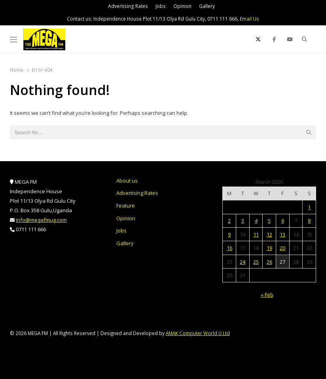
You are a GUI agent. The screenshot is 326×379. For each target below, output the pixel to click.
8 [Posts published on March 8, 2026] (309, 220)
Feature (125, 205)
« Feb (267, 294)
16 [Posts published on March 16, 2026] (229, 247)
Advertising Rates (128, 6)
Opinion (182, 6)
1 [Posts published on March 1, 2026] (309, 207)
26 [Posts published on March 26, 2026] (269, 261)
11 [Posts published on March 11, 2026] (256, 234)
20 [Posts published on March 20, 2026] (282, 247)
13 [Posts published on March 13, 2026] (282, 234)
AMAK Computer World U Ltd (198, 333)
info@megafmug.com (41, 219)
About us (127, 180)
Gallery (207, 6)
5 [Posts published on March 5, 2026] (269, 220)
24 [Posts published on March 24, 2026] (242, 261)
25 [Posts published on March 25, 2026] (256, 261)
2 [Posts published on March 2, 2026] (229, 220)
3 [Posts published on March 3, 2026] (242, 220)
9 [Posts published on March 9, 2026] (229, 234)
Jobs (160, 6)
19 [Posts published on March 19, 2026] (269, 247)
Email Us (249, 18)
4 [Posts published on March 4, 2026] (256, 220)
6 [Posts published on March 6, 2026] (282, 220)
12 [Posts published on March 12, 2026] (269, 234)
